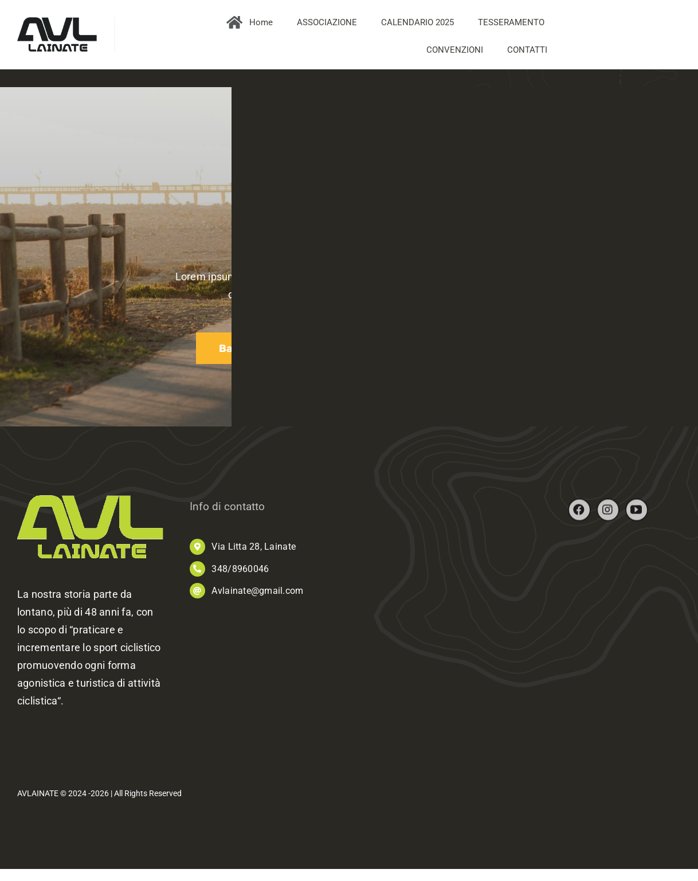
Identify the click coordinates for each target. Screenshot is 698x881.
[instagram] (608, 514)
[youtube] (636, 514)
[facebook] (579, 514)
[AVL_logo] (57, 22)
